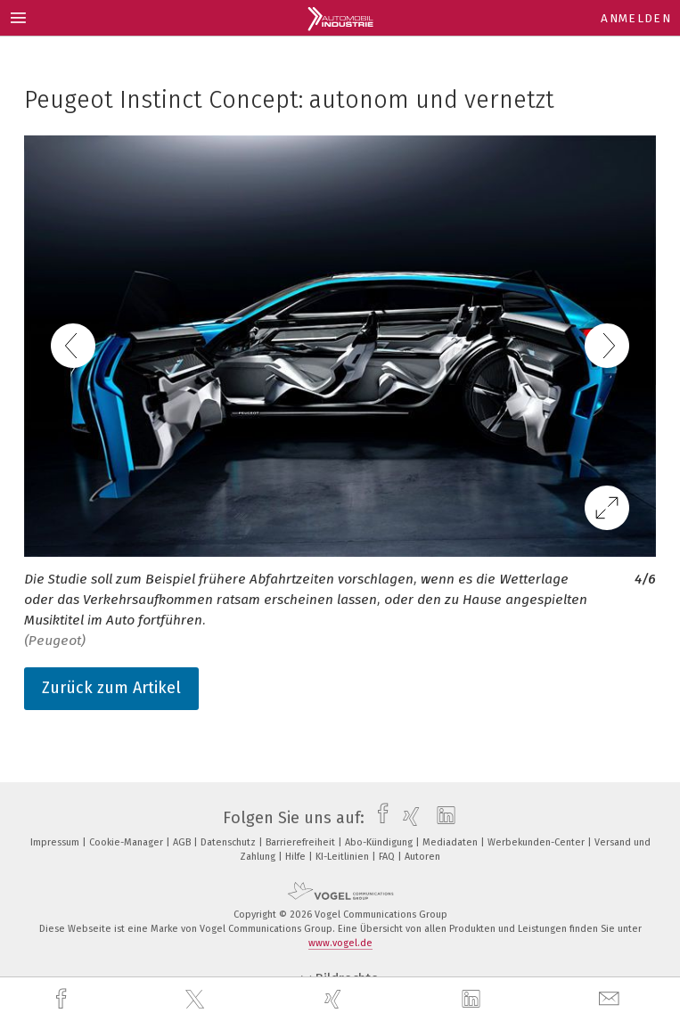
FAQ (388, 856)
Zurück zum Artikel (111, 688)
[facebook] (63, 999)
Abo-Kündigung (380, 842)
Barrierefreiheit (302, 842)
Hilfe (296, 856)
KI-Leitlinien (343, 856)
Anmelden (636, 18)
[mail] (611, 999)
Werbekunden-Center (537, 842)
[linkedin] (473, 999)
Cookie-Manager (127, 842)
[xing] (335, 999)
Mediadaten (451, 842)
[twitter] (197, 999)
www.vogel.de (340, 943)
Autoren (422, 856)
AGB (183, 842)
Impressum (56, 842)
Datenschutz (229, 842)
